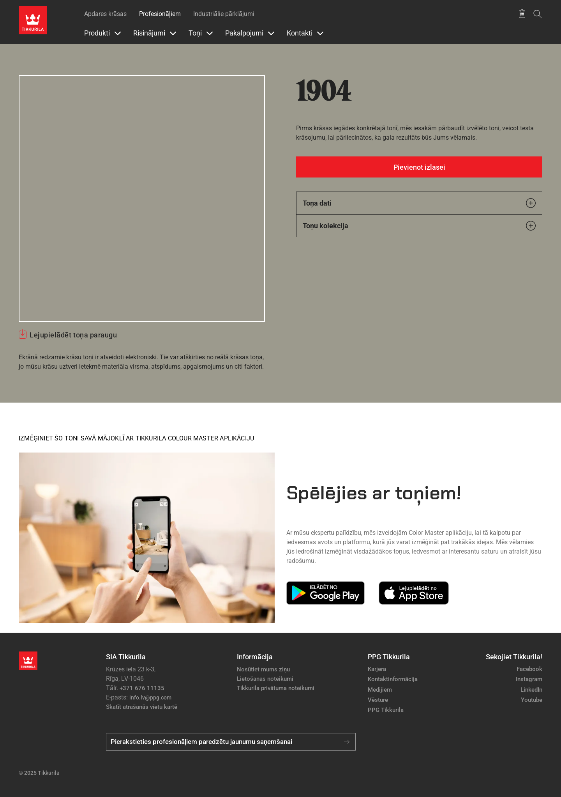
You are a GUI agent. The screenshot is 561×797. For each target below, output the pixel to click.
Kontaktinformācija (393, 679)
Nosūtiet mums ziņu (263, 669)
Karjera (377, 669)
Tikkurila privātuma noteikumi (275, 688)
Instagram (529, 679)
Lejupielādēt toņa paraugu (73, 335)
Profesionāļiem (160, 14)
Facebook (529, 669)
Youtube (531, 699)
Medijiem (380, 689)
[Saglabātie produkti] (522, 14)
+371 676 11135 (142, 688)
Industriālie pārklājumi (223, 14)
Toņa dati (419, 203)
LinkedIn (531, 689)
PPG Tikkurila (386, 710)
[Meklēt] (537, 14)
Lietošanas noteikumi (265, 678)
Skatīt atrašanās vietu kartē (141, 706)
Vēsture (378, 699)
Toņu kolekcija (419, 226)
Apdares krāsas (105, 14)
